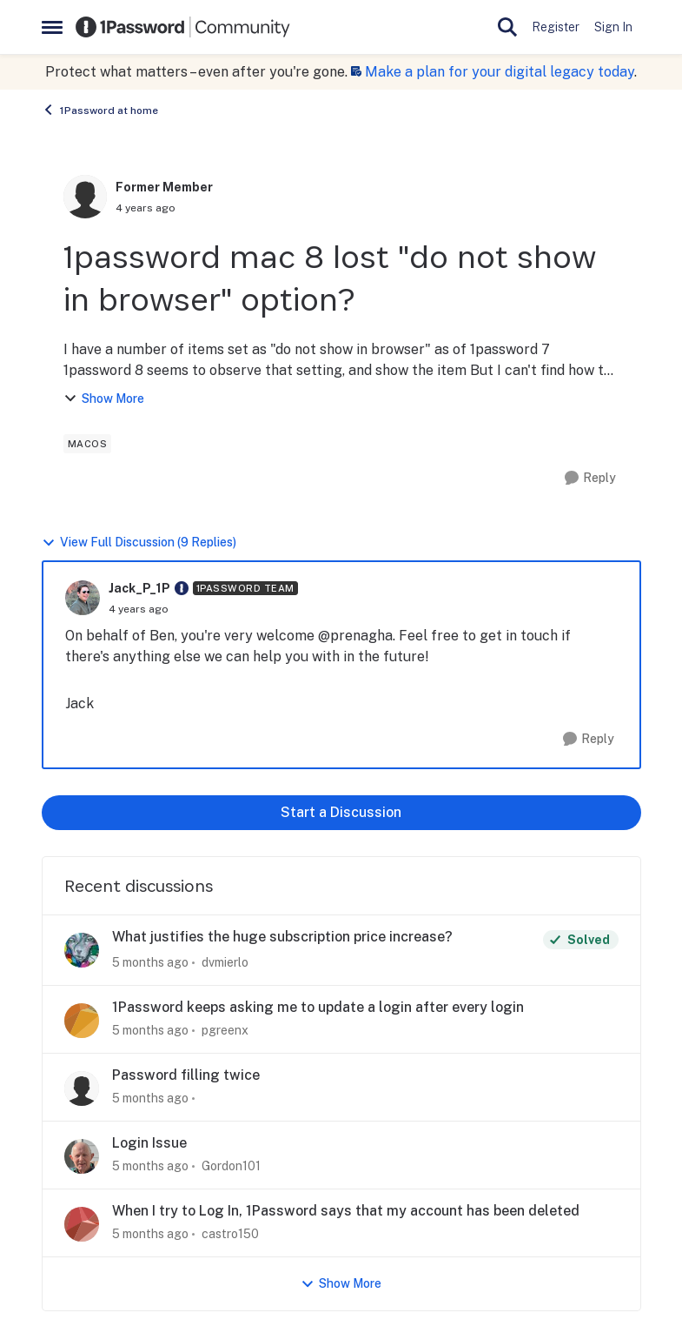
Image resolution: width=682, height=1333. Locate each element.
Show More (103, 399)
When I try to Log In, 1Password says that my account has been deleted (345, 1210)
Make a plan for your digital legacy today (499, 72)
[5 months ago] (150, 963)
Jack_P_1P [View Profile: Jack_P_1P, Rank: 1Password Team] (139, 588)
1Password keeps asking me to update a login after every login (318, 1007)
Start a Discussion (341, 812)
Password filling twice (186, 1075)
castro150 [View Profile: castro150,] (230, 1234)
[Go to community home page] (183, 27)
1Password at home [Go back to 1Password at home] (100, 110)
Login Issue (149, 1143)
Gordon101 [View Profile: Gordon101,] (231, 1166)
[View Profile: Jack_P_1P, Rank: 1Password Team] (82, 597)
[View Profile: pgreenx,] (81, 1020)
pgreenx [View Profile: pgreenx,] (225, 1030)
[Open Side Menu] (52, 27)
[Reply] (590, 478)
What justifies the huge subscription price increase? (282, 936)
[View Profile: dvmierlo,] (81, 950)
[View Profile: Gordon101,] (81, 1156)
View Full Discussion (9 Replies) (139, 542)
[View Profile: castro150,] (81, 1224)
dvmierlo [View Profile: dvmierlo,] (225, 962)
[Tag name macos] (87, 443)
